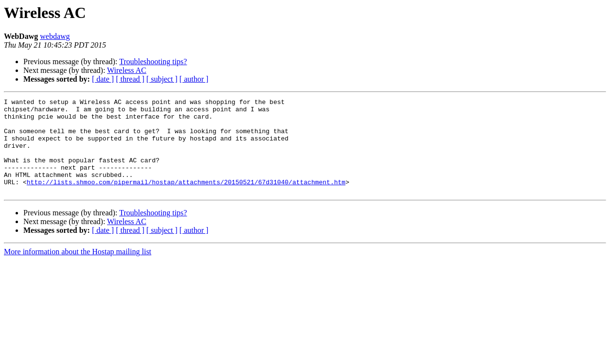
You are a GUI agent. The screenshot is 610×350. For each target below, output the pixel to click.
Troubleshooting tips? (153, 61)
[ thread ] (130, 79)
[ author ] (194, 79)
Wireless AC (126, 70)
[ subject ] (162, 79)
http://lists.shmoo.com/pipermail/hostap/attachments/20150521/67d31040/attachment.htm (186, 199)
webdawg (55, 36)
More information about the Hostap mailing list (77, 270)
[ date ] (103, 79)
